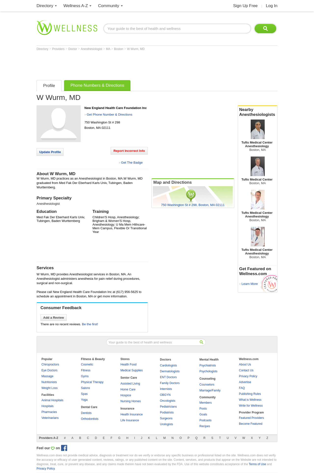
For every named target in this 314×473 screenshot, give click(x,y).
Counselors (206, 384)
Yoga (84, 399)
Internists (166, 389)
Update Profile (50, 152)
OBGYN (165, 395)
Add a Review (53, 317)
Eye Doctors (49, 370)
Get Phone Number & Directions (109, 114)
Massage (47, 376)
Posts (203, 408)
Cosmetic (87, 364)
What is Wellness (250, 399)
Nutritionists (49, 382)
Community (108, 5)
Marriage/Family (210, 390)
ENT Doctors (168, 377)
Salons (85, 388)
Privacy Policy (248, 376)
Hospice (125, 395)
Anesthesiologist (92, 49)
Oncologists (167, 400)
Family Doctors (170, 383)
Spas (84, 394)
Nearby (257, 112)
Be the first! (90, 324)
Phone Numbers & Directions (97, 85)
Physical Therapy (92, 382)
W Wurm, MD (136, 49)
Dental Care (89, 407)
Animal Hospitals (52, 400)
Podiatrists (167, 412)
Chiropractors (50, 364)
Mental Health (209, 359)
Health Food (128, 364)
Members (205, 402)
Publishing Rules (250, 394)
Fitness (86, 370)
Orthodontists (89, 419)
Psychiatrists (207, 365)
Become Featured (250, 423)
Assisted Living (130, 383)
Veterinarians (50, 418)
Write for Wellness (251, 405)
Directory (45, 5)
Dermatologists (170, 371)
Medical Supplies (131, 370)
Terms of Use (257, 464)
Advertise (245, 382)
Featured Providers (251, 418)
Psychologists (208, 371)
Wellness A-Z (76, 5)
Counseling (207, 378)
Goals (203, 414)
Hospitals (47, 406)
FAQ (242, 388)
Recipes (204, 426)
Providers (58, 49)
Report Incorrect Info (129, 151)
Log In (271, 5)
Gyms (85, 376)
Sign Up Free (245, 5)
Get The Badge (132, 162)
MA (108, 49)
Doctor (73, 49)
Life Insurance (129, 420)
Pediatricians (168, 406)
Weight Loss (49, 388)
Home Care (127, 389)
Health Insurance (131, 414)
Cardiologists (168, 365)
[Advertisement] (126, 64)
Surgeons (166, 418)
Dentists (86, 413)
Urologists (166, 424)
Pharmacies (49, 412)
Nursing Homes (130, 401)
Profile (49, 85)
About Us (245, 364)
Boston (119, 49)
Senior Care (128, 377)
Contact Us (246, 370)
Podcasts (205, 420)
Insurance (127, 408)
